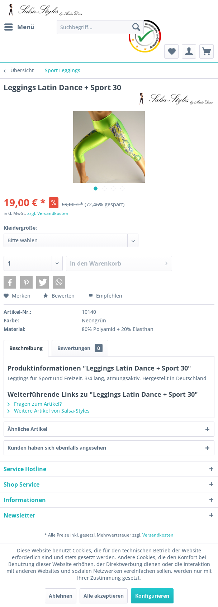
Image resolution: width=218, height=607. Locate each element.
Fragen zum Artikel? (35, 403)
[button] (10, 282)
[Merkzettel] (171, 51)
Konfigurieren (152, 595)
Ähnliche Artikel (27, 429)
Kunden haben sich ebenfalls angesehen (57, 447)
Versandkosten (158, 535)
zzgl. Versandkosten (47, 213)
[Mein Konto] (189, 51)
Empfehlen (105, 295)
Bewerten (59, 295)
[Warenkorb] (206, 51)
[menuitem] (19, 27)
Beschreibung (26, 348)
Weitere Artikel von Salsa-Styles (49, 410)
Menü (19, 26)
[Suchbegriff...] (100, 27)
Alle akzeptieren (104, 595)
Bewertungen (80, 348)
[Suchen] (136, 27)
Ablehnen (60, 595)
